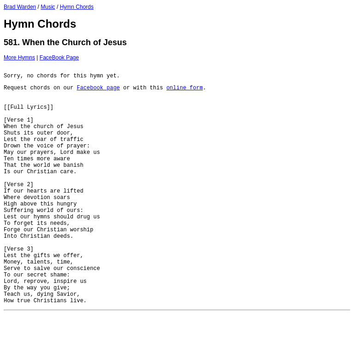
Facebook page (98, 91)
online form (184, 91)
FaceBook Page (59, 57)
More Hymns (19, 57)
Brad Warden (20, 7)
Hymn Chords (77, 7)
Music (48, 7)
